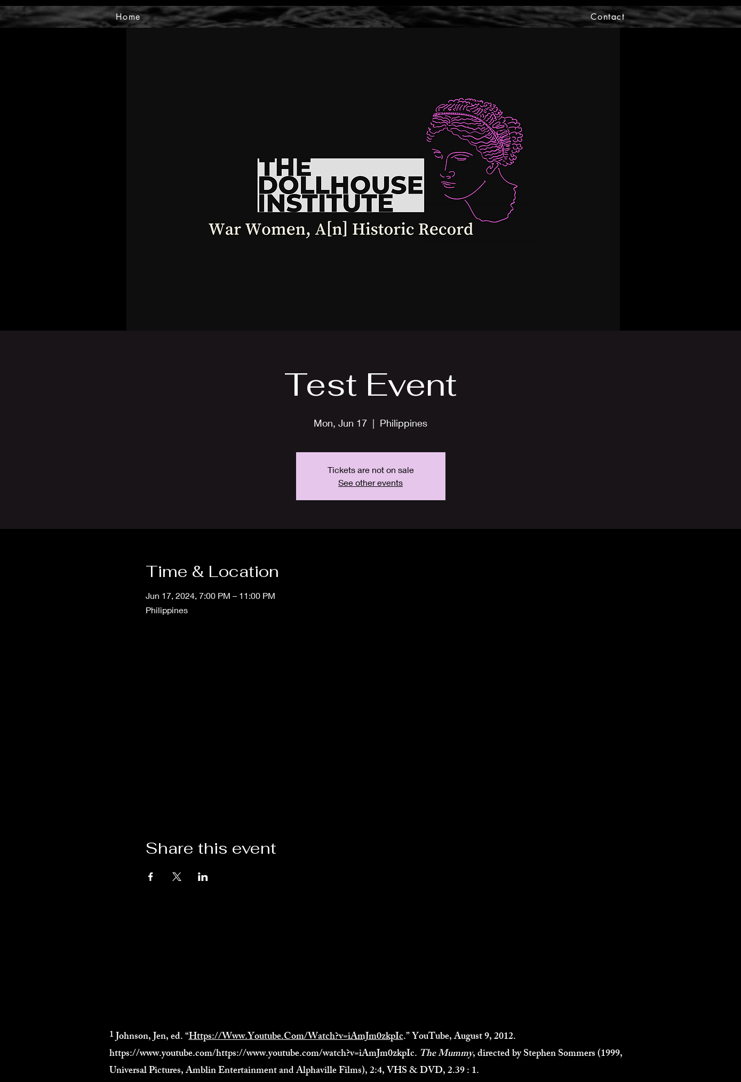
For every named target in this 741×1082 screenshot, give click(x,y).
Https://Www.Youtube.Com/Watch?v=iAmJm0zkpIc (296, 1037)
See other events (370, 482)
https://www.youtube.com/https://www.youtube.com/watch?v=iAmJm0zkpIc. (263, 1054)
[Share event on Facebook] (151, 876)
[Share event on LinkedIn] (203, 876)
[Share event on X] (177, 876)
